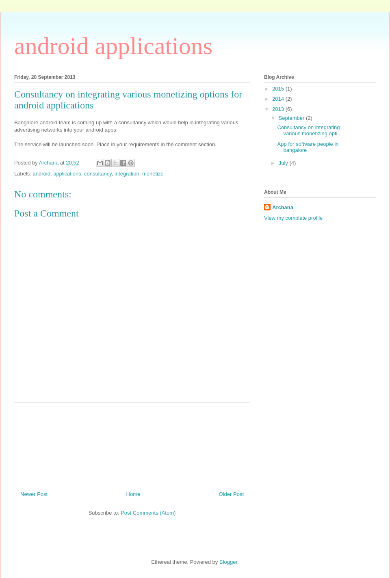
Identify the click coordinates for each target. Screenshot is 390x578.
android (41, 174)
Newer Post (34, 494)
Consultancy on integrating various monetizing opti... (309, 130)
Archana (282, 207)
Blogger (228, 562)
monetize (153, 174)
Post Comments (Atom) (148, 513)
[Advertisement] (162, 443)
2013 (279, 109)
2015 (279, 89)
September (292, 118)
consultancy (98, 174)
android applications (113, 45)
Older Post (231, 494)
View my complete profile (293, 218)
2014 (279, 99)
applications (67, 174)
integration (127, 174)
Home (133, 494)
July (284, 163)
